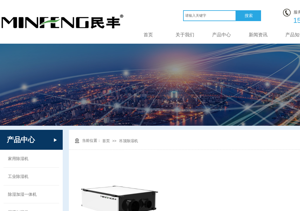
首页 (148, 34)
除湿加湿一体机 (22, 194)
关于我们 (184, 34)
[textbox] (209, 15)
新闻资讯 (258, 34)
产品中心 (221, 34)
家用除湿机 (18, 158)
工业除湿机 (18, 176)
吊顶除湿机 (128, 141)
